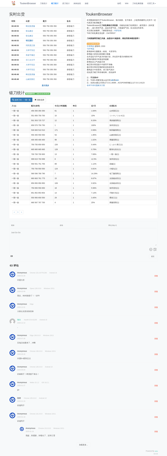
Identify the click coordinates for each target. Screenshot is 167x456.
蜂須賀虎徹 (30, 26)
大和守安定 (30, 50)
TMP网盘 (90, 49)
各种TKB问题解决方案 (96, 85)
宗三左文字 (30, 60)
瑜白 (19, 320)
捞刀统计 (66, 3)
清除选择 (39, 100)
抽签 (86, 3)
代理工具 (151, 3)
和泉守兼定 (30, 55)
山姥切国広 (30, 79)
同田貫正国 (30, 45)
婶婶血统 (77, 3)
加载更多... (83, 445)
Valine (156, 451)
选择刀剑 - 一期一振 (21, 100)
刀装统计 (43, 3)
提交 (152, 256)
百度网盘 (90, 46)
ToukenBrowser (28, 3)
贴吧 (119, 3)
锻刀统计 (54, 3)
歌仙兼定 (29, 31)
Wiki (126, 3)
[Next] (21, 212)
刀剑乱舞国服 (137, 3)
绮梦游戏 (117, 30)
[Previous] (14, 212)
